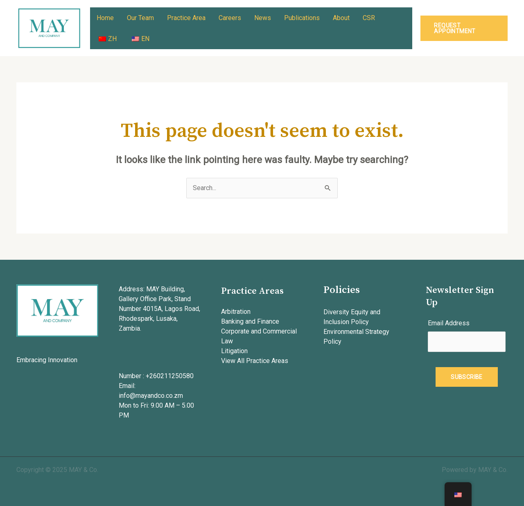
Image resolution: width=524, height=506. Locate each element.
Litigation (234, 351)
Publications (302, 18)
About (341, 18)
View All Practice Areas (254, 361)
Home (105, 18)
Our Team (140, 18)
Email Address (449, 323)
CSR (369, 18)
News (262, 18)
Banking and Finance (250, 321)
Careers (230, 18)
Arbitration (236, 311)
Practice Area (186, 18)
